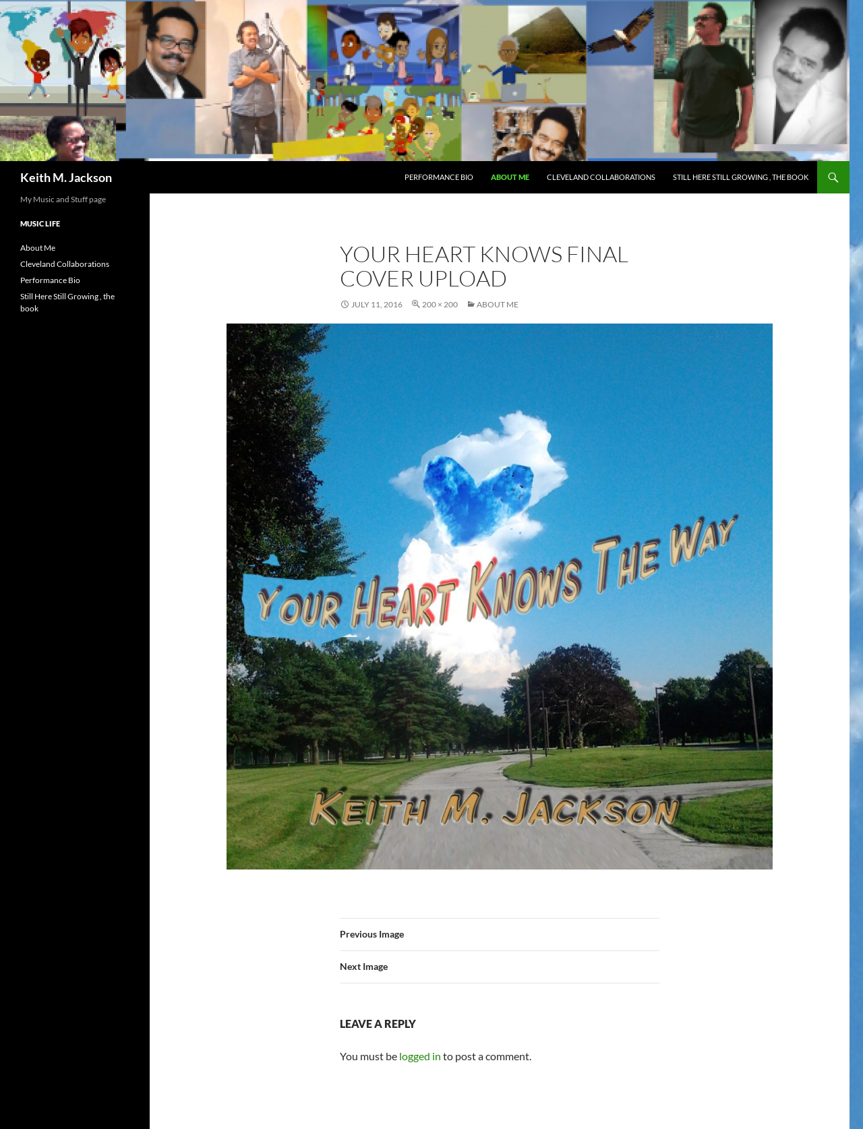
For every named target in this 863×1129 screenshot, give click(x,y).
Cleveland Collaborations (601, 177)
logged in (420, 1055)
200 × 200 (440, 304)
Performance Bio (439, 177)
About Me (510, 177)
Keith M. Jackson (66, 177)
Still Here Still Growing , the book (740, 177)
